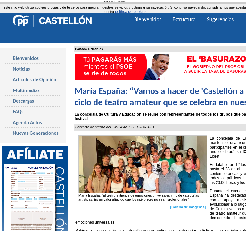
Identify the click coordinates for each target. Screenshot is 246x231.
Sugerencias (220, 19)
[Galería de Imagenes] (188, 207)
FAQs (18, 111)
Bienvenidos (26, 58)
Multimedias (26, 90)
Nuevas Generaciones (36, 133)
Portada (81, 49)
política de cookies (131, 11)
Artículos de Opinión (34, 79)
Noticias (97, 49)
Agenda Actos (27, 122)
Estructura (183, 19)
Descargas (23, 101)
